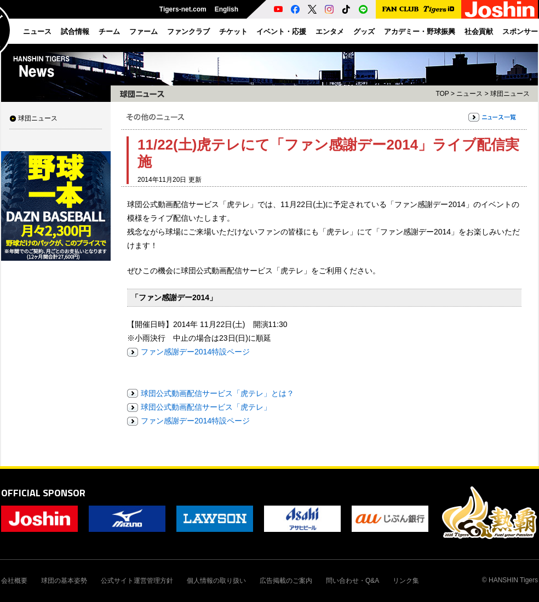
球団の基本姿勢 (64, 580)
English (226, 9)
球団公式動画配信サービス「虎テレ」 (206, 407)
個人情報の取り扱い (216, 580)
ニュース (469, 94)
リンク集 (406, 580)
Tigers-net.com (183, 9)
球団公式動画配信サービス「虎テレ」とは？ (217, 393)
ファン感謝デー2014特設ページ (195, 351)
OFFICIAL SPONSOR (43, 492)
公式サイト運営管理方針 (137, 580)
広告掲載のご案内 (286, 580)
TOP (442, 94)
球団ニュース (38, 118)
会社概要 (14, 580)
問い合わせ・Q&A (352, 580)
